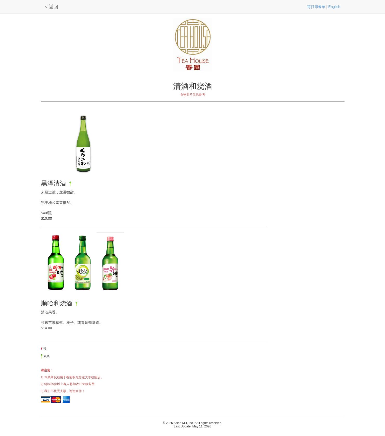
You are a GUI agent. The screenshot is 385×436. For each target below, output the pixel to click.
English (334, 7)
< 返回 (51, 6)
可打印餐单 (316, 7)
